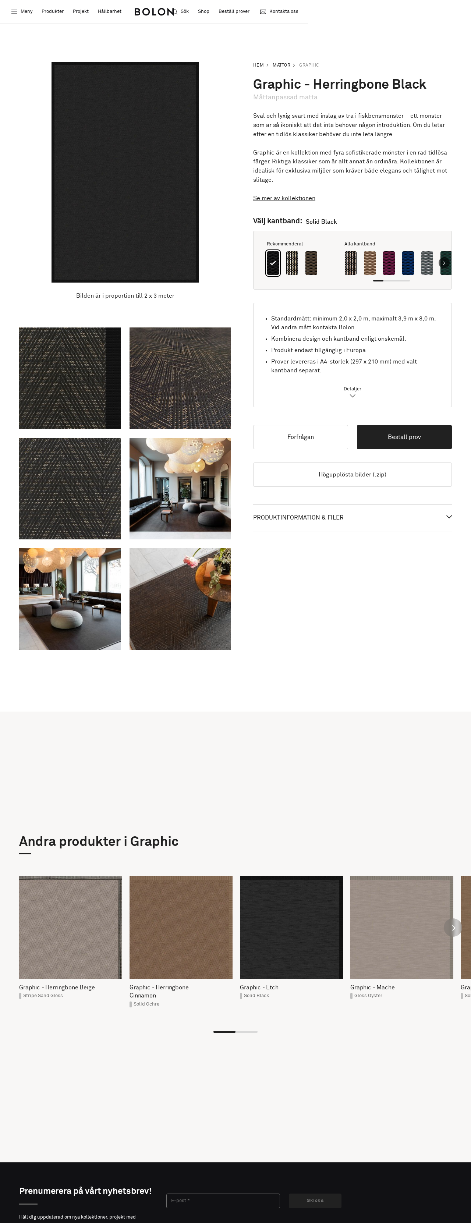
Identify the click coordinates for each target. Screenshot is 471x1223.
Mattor (281, 65)
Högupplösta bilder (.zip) (352, 475)
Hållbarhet (111, 12)
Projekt (82, 12)
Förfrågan (300, 437)
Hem (258, 65)
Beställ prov (404, 437)
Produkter (54, 12)
